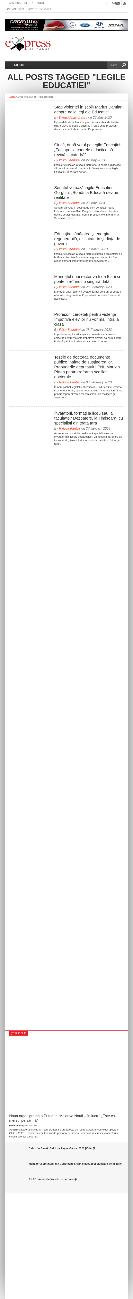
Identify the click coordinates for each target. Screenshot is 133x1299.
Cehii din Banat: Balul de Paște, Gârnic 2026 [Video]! (62, 1148)
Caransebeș (15, 9)
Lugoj (41, 3)
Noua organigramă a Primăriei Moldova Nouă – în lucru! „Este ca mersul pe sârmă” (62, 1118)
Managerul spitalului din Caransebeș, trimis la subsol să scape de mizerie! (76, 1163)
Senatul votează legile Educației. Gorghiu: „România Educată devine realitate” (86, 192)
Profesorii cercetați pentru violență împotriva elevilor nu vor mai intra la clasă (86, 319)
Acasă (12, 97)
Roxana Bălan (16, 1126)
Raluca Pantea (69, 382)
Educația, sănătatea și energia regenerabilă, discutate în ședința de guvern (87, 239)
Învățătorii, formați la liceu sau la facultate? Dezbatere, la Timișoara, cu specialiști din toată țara (88, 418)
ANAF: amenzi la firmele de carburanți (53, 1179)
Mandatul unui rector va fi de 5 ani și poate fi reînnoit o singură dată (87, 279)
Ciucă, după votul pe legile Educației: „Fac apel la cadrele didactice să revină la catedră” (87, 150)
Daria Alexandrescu (73, 117)
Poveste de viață (39, 9)
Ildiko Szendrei (69, 160)
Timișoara (14, 3)
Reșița (28, 3)
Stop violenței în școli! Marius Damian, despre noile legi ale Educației (89, 109)
